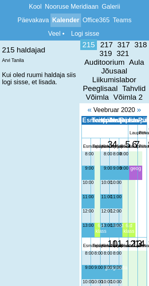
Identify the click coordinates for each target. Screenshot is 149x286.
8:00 (10, 118)
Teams (122, 20)
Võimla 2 (102, 62)
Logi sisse (85, 33)
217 (27, 45)
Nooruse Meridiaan (72, 6)
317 (44, 45)
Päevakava (33, 20)
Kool (35, 6)
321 (95, 45)
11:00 (8, 161)
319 (78, 45)
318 (61, 45)
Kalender (65, 20)
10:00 (8, 147)
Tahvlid (44, 62)
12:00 (8, 176)
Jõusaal (40, 53)
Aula (15, 53)
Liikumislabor (80, 53)
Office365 (96, 20)
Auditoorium (126, 45)
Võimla (71, 62)
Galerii (111, 6)
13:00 (8, 190)
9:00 (10, 133)
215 (9, 45)
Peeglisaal (123, 53)
